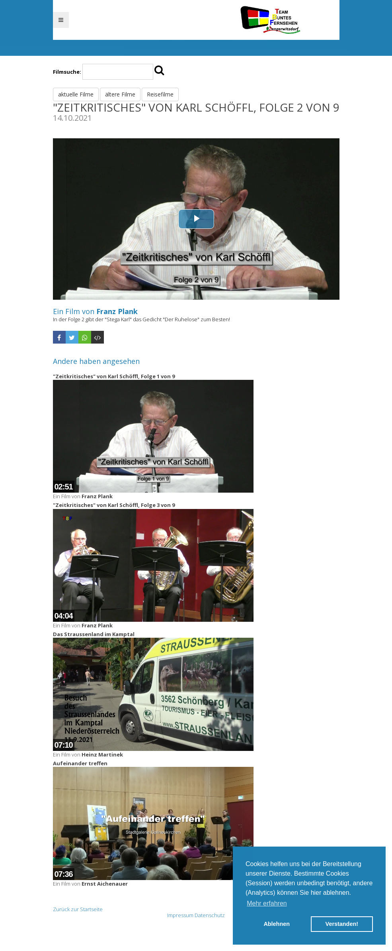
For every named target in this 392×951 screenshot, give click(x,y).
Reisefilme (160, 94)
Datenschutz (210, 915)
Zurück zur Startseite (78, 909)
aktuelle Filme (76, 94)
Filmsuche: (67, 71)
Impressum (180, 915)
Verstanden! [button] (342, 924)
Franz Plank (117, 311)
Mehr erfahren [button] (267, 903)
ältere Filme (120, 94)
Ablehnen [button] (276, 924)
